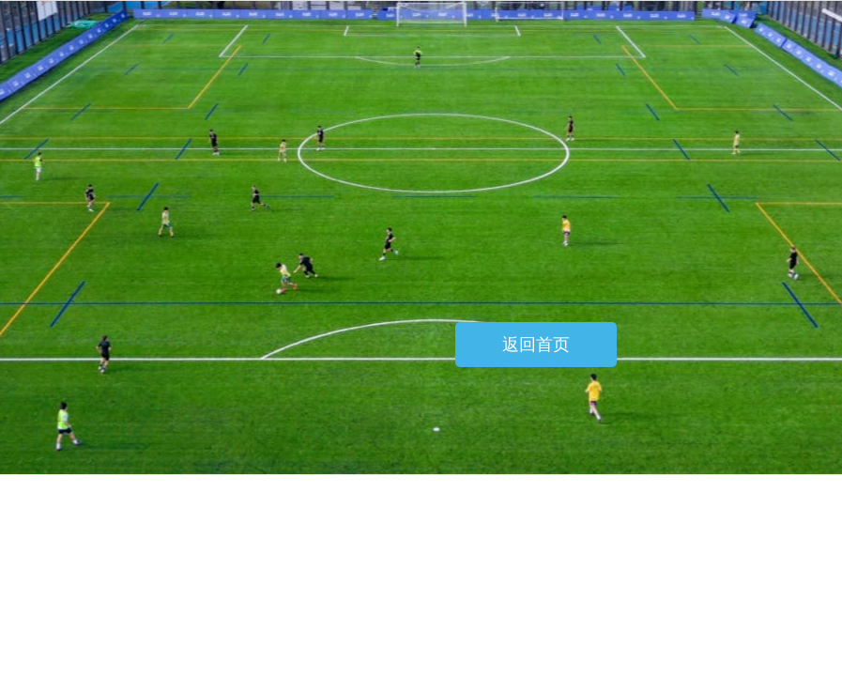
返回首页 (536, 344)
